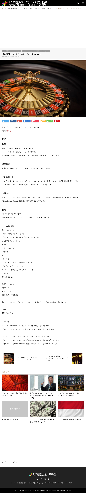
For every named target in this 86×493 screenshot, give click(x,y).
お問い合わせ (39, 483)
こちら (9, 131)
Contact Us (48, 483)
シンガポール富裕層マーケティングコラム (39, 51)
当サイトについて (28, 483)
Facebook (41, 479)
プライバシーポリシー (67, 483)
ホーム (13, 483)
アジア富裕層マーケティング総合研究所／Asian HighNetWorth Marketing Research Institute (38, 490)
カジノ (24, 51)
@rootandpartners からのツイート (12, 462)
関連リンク (56, 483)
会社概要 (19, 483)
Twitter (37, 479)
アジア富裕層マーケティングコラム (11, 51)
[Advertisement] (43, 32)
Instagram (45, 479)
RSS (48, 479)
